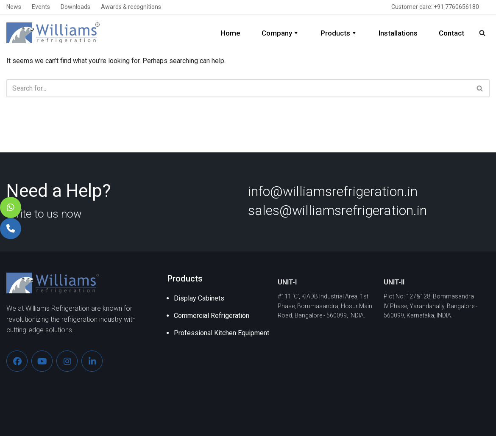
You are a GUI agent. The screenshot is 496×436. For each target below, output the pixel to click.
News (13, 6)
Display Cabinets (199, 298)
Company (280, 33)
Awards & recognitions (131, 6)
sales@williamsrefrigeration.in (337, 210)
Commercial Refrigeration (211, 316)
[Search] (482, 33)
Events (41, 6)
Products (338, 33)
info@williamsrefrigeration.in (333, 191)
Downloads (75, 6)
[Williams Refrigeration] (53, 32)
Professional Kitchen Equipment (221, 333)
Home (230, 33)
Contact (451, 33)
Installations (398, 33)
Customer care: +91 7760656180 (435, 6)
